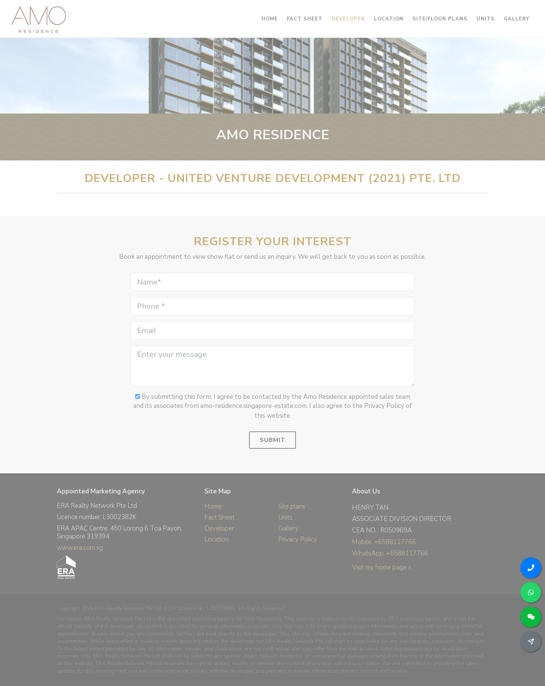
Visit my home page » (381, 567)
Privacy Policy (297, 539)
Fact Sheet (219, 517)
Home (213, 506)
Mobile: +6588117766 (384, 542)
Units (285, 517)
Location (216, 539)
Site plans (291, 506)
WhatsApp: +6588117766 (390, 553)
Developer (219, 528)
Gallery (288, 528)
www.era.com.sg (80, 547)
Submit (272, 440)
